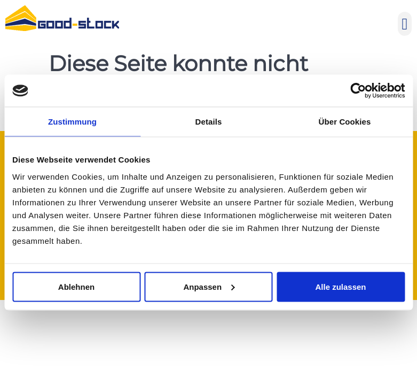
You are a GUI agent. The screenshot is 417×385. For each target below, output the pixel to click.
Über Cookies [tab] (345, 121)
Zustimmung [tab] (72, 121)
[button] (405, 24)
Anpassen (208, 286)
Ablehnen (76, 286)
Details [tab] (208, 121)
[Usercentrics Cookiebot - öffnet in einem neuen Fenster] (358, 91)
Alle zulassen (340, 286)
